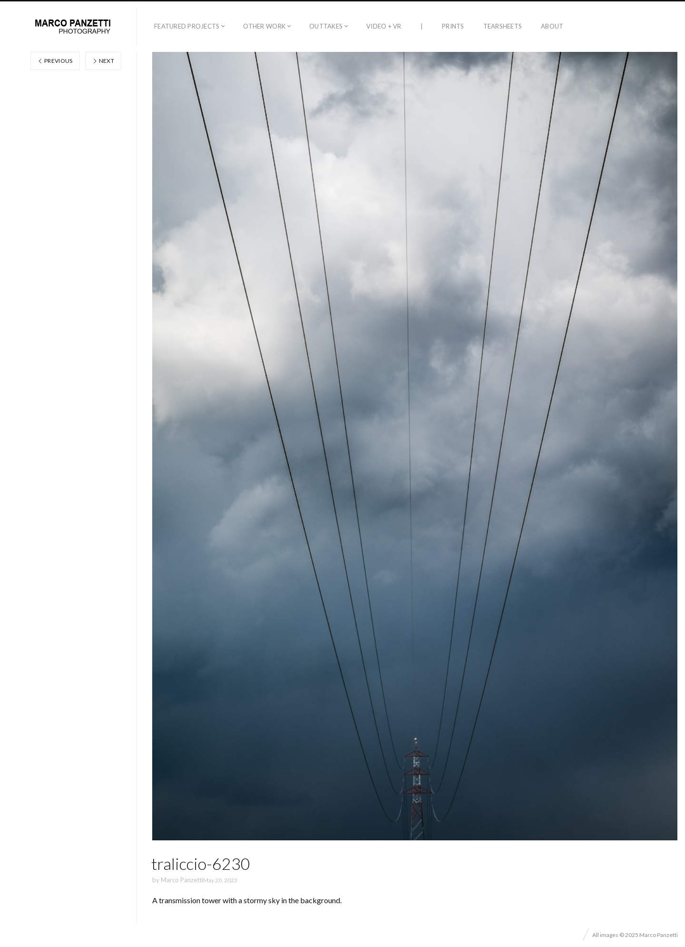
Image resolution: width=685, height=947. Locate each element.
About (552, 26)
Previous (55, 60)
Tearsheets (502, 26)
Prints (453, 26)
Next (103, 60)
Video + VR (383, 26)
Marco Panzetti (182, 880)
